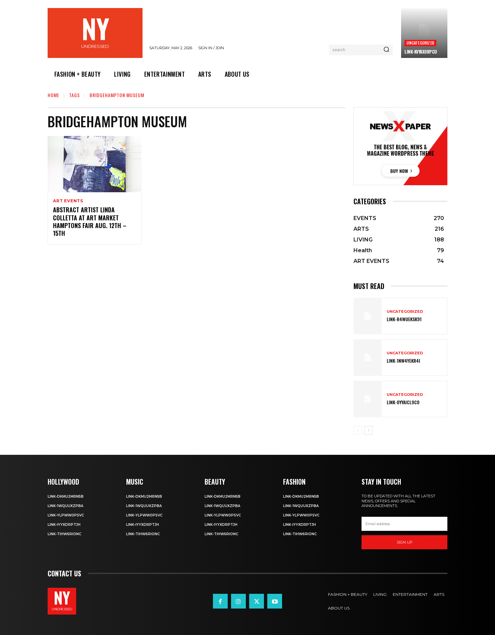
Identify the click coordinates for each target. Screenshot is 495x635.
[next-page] (368, 430)
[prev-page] (357, 430)
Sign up (404, 542)
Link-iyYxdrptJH (64, 524)
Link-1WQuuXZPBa (65, 506)
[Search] (386, 50)
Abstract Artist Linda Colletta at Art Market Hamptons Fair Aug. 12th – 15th (89, 222)
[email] (404, 524)
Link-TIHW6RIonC (64, 534)
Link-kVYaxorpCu (420, 51)
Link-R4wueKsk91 (404, 319)
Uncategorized (420, 43)
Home (53, 94)
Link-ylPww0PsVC (66, 515)
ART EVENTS (68, 201)
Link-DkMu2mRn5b (66, 496)
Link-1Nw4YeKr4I (403, 360)
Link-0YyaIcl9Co (403, 402)
